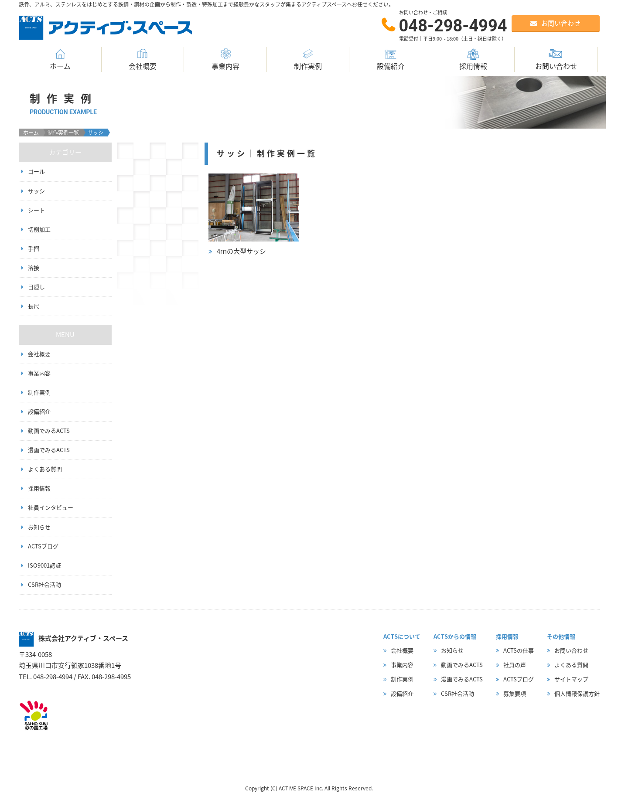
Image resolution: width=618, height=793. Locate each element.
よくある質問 (45, 469)
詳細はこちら (254, 215)
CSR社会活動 (44, 584)
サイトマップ (571, 679)
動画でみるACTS (49, 430)
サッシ (36, 191)
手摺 (33, 248)
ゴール (36, 171)
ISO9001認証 (44, 565)
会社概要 (143, 59)
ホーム (60, 59)
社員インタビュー (50, 507)
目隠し (36, 286)
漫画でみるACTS (49, 450)
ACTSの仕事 (518, 650)
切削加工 (39, 229)
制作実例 (308, 59)
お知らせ (39, 527)
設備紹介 (391, 59)
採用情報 (473, 59)
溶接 (33, 267)
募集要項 (514, 693)
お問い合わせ (556, 59)
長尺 (33, 306)
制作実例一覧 (63, 132)
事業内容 (225, 59)
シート (36, 210)
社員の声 (514, 664)
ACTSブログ (43, 546)
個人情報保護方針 (577, 693)
